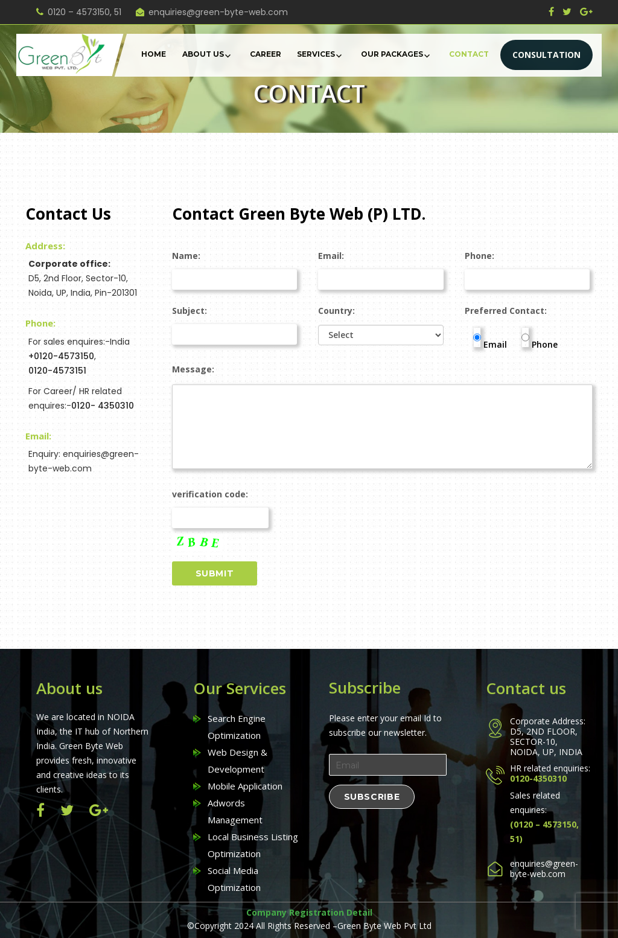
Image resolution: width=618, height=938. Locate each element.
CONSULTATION (546, 54)
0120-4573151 (57, 371)
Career (265, 54)
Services (316, 54)
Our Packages (392, 54)
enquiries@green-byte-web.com (218, 12)
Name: (235, 268)
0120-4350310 (538, 777)
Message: (382, 375)
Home (153, 54)
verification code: (222, 519)
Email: (381, 268)
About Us (203, 54)
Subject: (235, 322)
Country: (381, 331)
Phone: (527, 268)
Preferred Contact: (506, 310)
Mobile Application (245, 786)
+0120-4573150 (61, 356)
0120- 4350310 (102, 406)
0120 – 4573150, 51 (84, 12)
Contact (469, 54)
